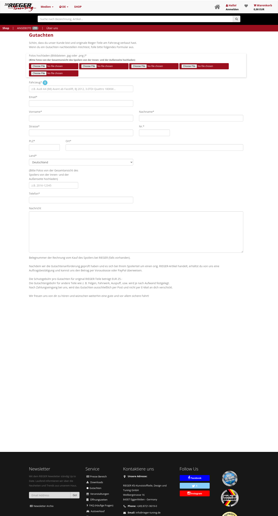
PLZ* (32, 141)
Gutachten (93, 488)
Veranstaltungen (97, 494)
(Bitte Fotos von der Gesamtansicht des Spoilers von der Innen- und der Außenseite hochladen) (53, 175)
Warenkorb (263, 7)
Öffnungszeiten (97, 499)
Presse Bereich (96, 476)
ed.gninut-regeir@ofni (148, 512)
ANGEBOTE (27, 28)
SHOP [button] (77, 6)
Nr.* (141, 126)
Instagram (194, 493)
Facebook (194, 478)
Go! (75, 495)
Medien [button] (47, 6)
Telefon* (34, 193)
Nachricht (35, 208)
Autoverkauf (95, 511)
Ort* (68, 141)
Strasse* (34, 126)
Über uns (52, 28)
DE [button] (63, 6)
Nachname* (146, 112)
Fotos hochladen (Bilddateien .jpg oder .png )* (82, 57)
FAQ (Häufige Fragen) (99, 505)
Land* (33, 156)
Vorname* (35, 112)
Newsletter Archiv (41, 506)
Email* (33, 97)
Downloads (94, 482)
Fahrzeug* (35, 82)
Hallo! (232, 7)
